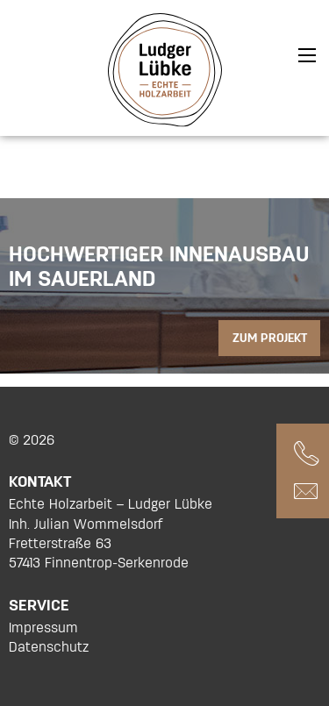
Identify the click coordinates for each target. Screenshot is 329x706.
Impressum (43, 627)
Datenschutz (49, 646)
